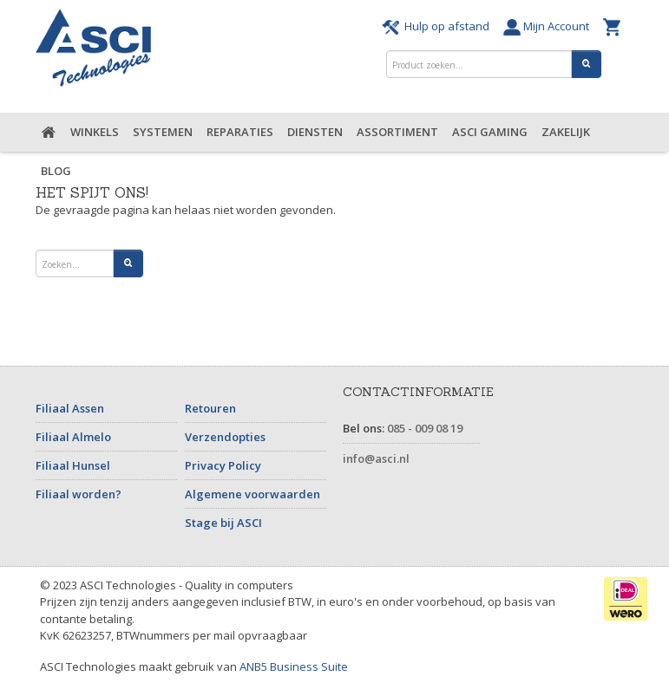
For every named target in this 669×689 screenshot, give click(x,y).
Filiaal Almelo (73, 437)
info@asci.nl (376, 458)
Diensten (315, 132)
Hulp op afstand (438, 26)
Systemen (163, 132)
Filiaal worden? (78, 494)
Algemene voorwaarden (252, 494)
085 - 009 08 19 (424, 428)
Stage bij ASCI (223, 522)
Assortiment (397, 132)
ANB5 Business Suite (293, 666)
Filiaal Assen (70, 408)
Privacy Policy (223, 465)
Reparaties (240, 132)
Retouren (210, 408)
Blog (56, 171)
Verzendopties (225, 437)
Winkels (94, 132)
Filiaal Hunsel (73, 465)
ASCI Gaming (490, 132)
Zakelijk (565, 132)
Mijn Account (548, 26)
